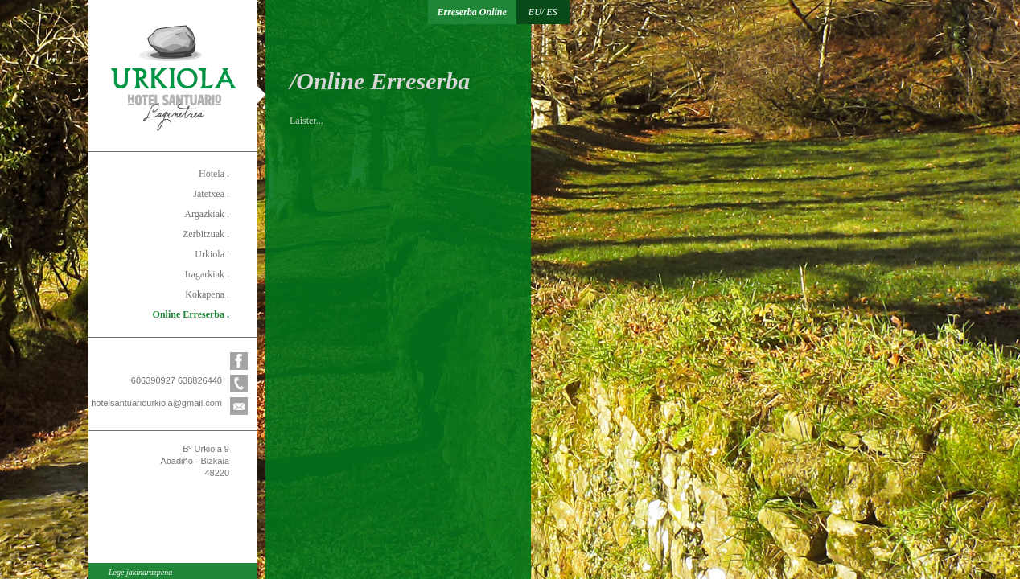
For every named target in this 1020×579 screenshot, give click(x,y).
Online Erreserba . (191, 314)
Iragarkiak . (207, 274)
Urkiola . (212, 254)
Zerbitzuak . (206, 234)
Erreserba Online (472, 12)
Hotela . (214, 173)
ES (551, 12)
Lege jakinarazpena (140, 572)
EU (535, 12)
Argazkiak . (206, 214)
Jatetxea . (211, 193)
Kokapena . (207, 294)
